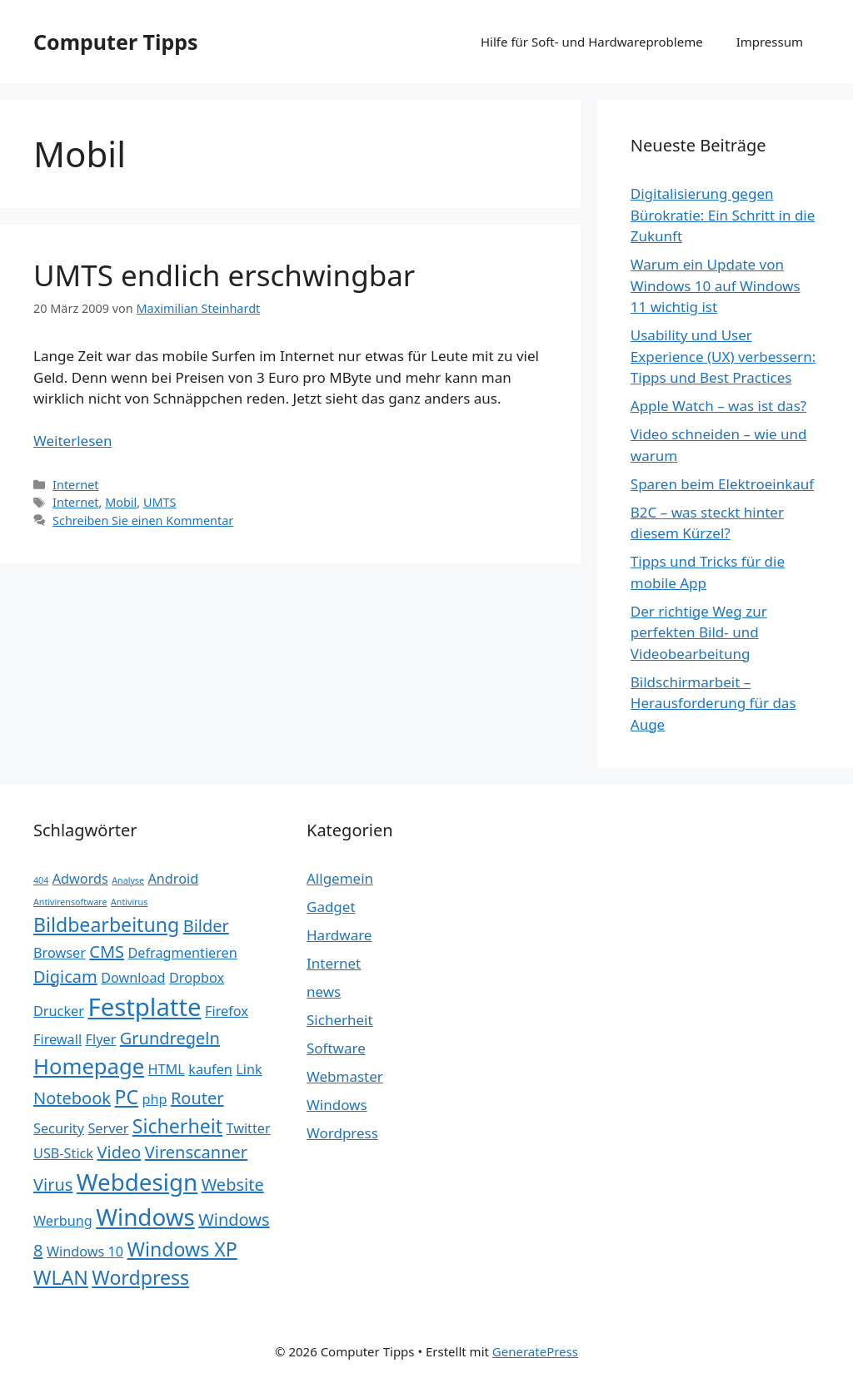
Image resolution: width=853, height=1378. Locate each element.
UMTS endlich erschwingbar (224, 275)
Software (336, 1048)
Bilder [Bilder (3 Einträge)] (206, 926)
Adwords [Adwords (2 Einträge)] (80, 879)
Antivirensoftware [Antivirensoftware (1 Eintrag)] (70, 902)
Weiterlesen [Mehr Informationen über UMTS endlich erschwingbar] (72, 440)
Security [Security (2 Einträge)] (58, 1128)
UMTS (160, 502)
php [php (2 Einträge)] (154, 1099)
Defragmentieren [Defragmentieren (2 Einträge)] (182, 953)
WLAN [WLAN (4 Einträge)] (60, 1277)
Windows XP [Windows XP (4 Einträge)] (182, 1249)
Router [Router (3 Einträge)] (197, 1098)
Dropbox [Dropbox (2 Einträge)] (196, 978)
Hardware (339, 934)
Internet (75, 485)
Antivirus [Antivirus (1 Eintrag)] (129, 902)
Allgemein (340, 878)
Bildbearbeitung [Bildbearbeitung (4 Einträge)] (106, 924)
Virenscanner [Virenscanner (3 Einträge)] (196, 1152)
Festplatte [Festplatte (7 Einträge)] (144, 1007)
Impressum (769, 41)
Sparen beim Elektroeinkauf (722, 483)
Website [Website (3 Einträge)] (233, 1184)
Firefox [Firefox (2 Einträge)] (226, 1011)
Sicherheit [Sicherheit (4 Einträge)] (177, 1126)
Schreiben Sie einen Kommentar (142, 520)
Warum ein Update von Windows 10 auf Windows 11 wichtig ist (716, 285)
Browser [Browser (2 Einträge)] (59, 953)
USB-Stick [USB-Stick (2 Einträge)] (63, 1153)
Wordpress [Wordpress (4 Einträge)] (140, 1277)
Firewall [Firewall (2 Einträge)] (57, 1039)
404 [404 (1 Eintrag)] (40, 880)
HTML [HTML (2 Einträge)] (166, 1069)
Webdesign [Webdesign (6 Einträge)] (137, 1181)
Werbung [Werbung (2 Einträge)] (62, 1221)
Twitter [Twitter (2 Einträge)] (248, 1128)
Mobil (121, 502)
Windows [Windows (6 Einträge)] (145, 1216)
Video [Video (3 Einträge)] (119, 1152)
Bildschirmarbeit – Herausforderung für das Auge (713, 703)
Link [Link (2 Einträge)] (249, 1069)
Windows (337, 1104)
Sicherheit (340, 1019)
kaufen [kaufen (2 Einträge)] (210, 1069)
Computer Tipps (115, 41)
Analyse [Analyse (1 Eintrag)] (128, 880)
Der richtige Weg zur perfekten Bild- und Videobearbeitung (699, 632)
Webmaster (345, 1076)
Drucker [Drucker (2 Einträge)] (58, 1011)
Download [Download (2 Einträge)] (133, 978)
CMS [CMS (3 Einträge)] (106, 951)
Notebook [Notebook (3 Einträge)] (72, 1098)
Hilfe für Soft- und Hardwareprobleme (592, 41)
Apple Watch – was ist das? (718, 405)
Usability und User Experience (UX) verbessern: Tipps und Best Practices (723, 356)
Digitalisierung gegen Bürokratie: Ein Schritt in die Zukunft (723, 214)
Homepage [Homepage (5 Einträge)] (88, 1066)
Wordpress (342, 1133)
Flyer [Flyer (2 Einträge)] (101, 1039)
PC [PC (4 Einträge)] (126, 1096)
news (324, 991)
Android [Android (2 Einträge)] (172, 879)
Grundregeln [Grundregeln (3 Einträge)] (170, 1038)
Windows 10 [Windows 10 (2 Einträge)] (85, 1251)
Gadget (331, 906)
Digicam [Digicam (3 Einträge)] (65, 976)
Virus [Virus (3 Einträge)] (52, 1184)
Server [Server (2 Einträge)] (107, 1128)
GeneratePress (535, 1351)
